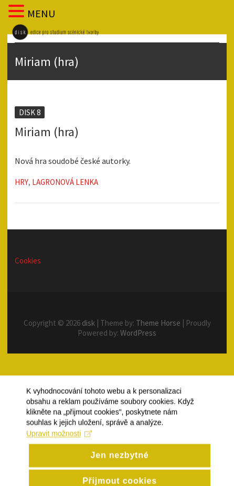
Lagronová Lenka (65, 182)
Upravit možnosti (59, 442)
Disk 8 (29, 112)
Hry (21, 182)
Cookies (28, 261)
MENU (41, 13)
